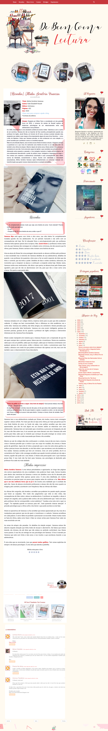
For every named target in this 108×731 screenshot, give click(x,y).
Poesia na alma (18, 666)
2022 (79, 328)
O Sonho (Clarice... (80, 285)
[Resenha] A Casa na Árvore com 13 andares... (95, 296)
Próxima (64, 720)
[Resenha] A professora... (82, 296)
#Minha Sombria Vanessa (32, 594)
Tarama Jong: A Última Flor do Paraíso (90, 383)
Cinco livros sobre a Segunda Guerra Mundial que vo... (89, 350)
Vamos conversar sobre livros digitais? (90, 347)
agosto (81, 341)
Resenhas (21, 2)
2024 (79, 324)
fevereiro (81, 391)
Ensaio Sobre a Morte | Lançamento (89, 372)
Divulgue (45, 2)
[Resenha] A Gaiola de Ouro (86, 362)
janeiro (81, 393)
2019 (79, 395)
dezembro (82, 334)
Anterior (8, 720)
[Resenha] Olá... (80, 308)
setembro (82, 339)
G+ (41, 597)
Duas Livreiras (12, 642)
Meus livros (30, 2)
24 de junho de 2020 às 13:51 (28, 634)
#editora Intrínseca (9, 594)
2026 (79, 320)
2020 (79, 332)
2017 (79, 399)
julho (80, 343)
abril (80, 387)
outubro (81, 337)
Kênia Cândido (17, 649)
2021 (79, 330)
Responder (12, 644)
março (81, 389)
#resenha (40, 594)
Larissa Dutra (17, 635)
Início (36, 720)
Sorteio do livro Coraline (85, 363)
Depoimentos (54, 2)
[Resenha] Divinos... (94, 308)
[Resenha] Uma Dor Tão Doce (87, 378)
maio (80, 385)
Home (14, 2)
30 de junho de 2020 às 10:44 (31, 678)
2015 (79, 403)
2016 (79, 401)
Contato (38, 2)
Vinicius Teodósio (18, 678)
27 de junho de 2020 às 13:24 (29, 649)
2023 (79, 326)
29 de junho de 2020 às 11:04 (30, 666)
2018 (79, 397)
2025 (79, 322)
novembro (82, 335)
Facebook (29, 597)
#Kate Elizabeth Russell (20, 594)
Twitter (37, 597)
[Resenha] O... (92, 285)
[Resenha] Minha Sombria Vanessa (88, 353)
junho (80, 345)
